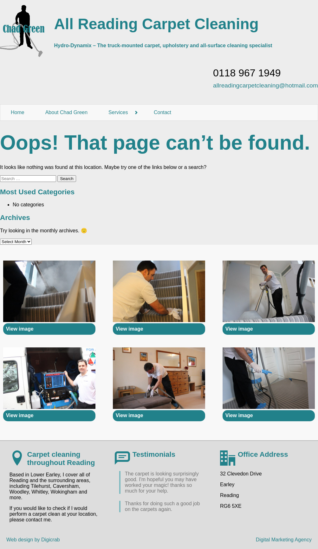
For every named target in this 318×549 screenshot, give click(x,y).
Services (118, 112)
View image (20, 329)
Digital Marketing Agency (284, 539)
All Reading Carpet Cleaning (156, 24)
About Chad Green (66, 112)
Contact (162, 112)
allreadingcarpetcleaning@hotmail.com (265, 85)
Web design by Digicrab (33, 539)
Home (17, 112)
